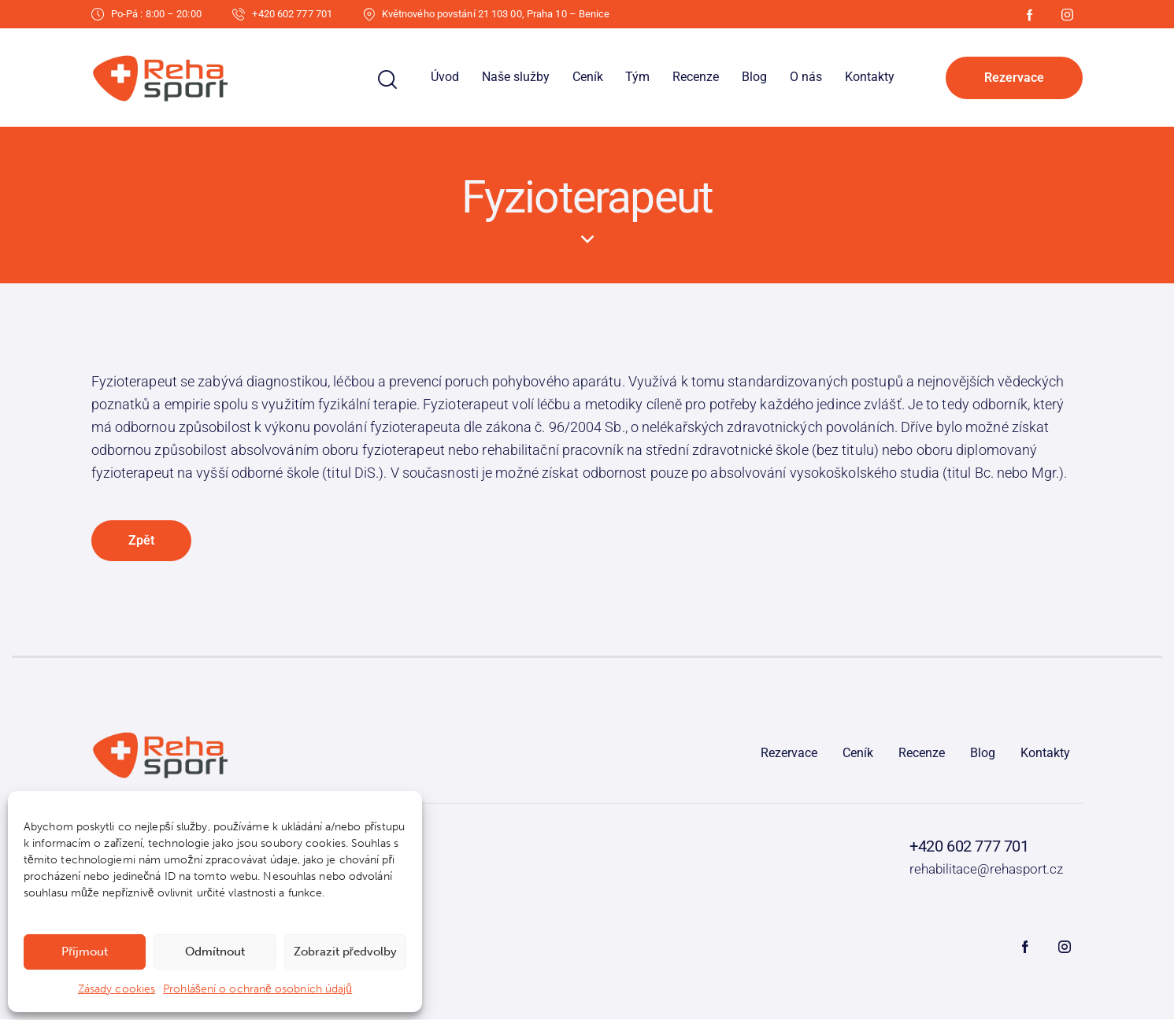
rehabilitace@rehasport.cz (986, 870)
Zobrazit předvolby (345, 951)
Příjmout (84, 951)
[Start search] (387, 80)
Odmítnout (215, 951)
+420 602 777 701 (969, 846)
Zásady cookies (116, 989)
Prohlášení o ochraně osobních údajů (257, 989)
